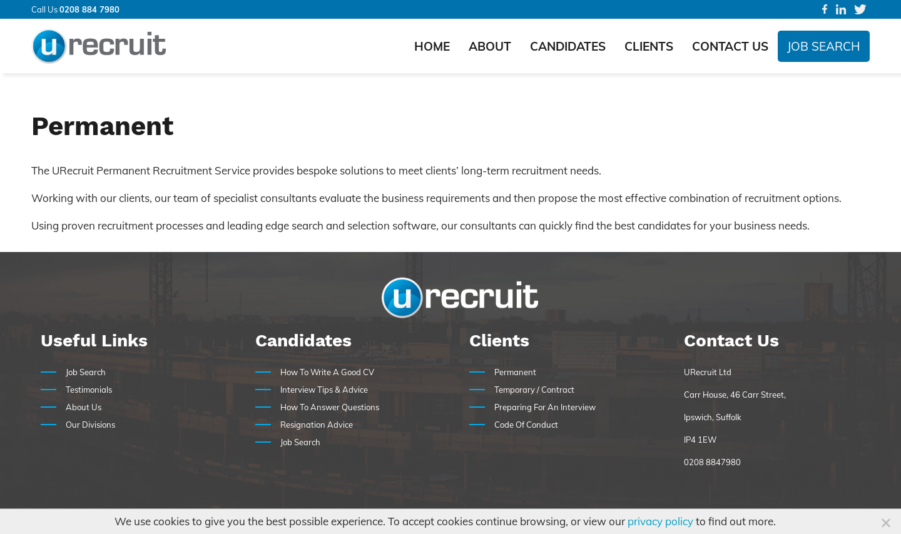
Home (432, 46)
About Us (83, 407)
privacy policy (660, 521)
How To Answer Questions (329, 407)
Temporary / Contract (534, 390)
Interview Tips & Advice (324, 390)
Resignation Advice (316, 425)
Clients (648, 46)
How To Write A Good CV (327, 372)
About (490, 46)
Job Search (823, 46)
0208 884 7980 (89, 9)
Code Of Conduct (526, 425)
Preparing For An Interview (545, 407)
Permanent (515, 372)
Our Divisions (90, 425)
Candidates (568, 46)
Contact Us (730, 46)
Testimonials (89, 390)
